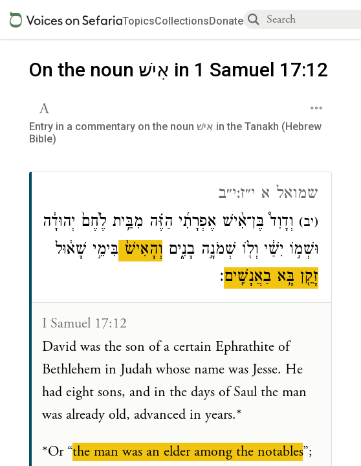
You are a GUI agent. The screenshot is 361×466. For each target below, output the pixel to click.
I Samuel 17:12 (84, 324)
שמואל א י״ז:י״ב (268, 195)
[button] (45, 107)
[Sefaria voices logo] (66, 20)
